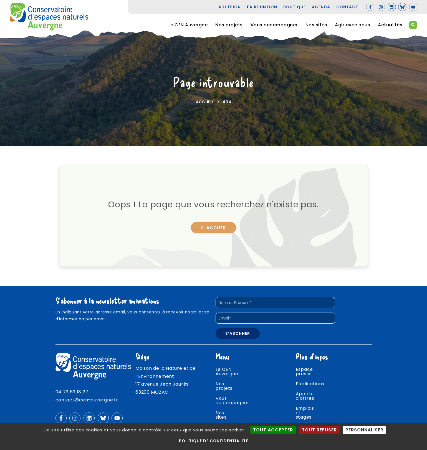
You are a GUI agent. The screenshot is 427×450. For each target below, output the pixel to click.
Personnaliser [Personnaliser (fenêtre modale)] (364, 430)
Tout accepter (273, 430)
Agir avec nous (352, 25)
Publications (310, 382)
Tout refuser (319, 430)
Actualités (390, 25)
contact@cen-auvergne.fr (86, 402)
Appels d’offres (314, 392)
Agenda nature (313, 412)
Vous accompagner (274, 25)
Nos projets (229, 25)
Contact (305, 422)
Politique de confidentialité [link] (213, 441)
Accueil (205, 104)
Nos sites (316, 25)
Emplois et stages (317, 402)
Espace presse (313, 372)
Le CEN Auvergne (188, 25)
